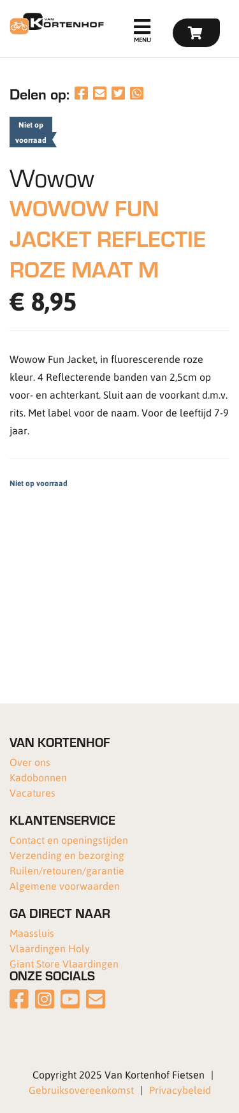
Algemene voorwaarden (65, 885)
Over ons (30, 762)
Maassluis (32, 933)
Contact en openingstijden (69, 839)
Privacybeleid (180, 1089)
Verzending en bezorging (67, 855)
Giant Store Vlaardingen (64, 963)
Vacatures (32, 792)
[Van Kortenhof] (55, 23)
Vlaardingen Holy (50, 948)
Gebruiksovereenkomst (81, 1089)
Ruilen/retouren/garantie (67, 870)
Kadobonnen (38, 777)
